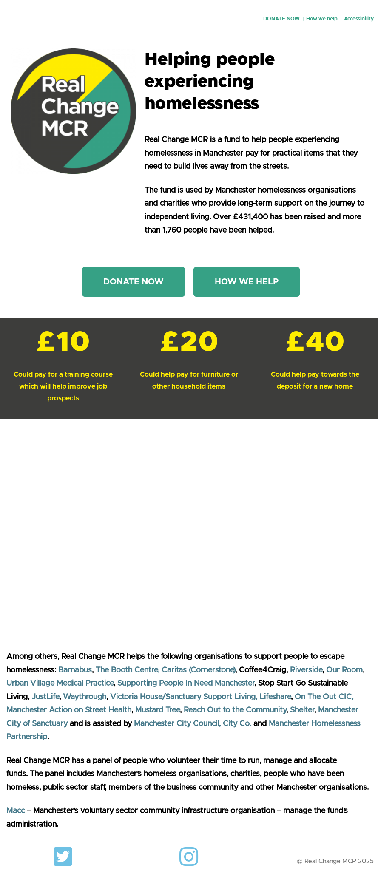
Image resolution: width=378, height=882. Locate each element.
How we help (322, 18)
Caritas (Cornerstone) (198, 670)
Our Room (344, 670)
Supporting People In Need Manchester (185, 683)
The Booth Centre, (127, 670)
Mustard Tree (157, 710)
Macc (15, 811)
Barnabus (75, 670)
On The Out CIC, (324, 697)
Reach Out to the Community (235, 710)
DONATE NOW (281, 18)
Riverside (306, 670)
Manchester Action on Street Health (68, 710)
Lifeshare (275, 697)
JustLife (45, 697)
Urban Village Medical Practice (60, 683)
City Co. (237, 724)
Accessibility (359, 18)
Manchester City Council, (178, 724)
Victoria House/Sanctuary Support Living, (183, 697)
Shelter (302, 710)
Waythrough (84, 697)
